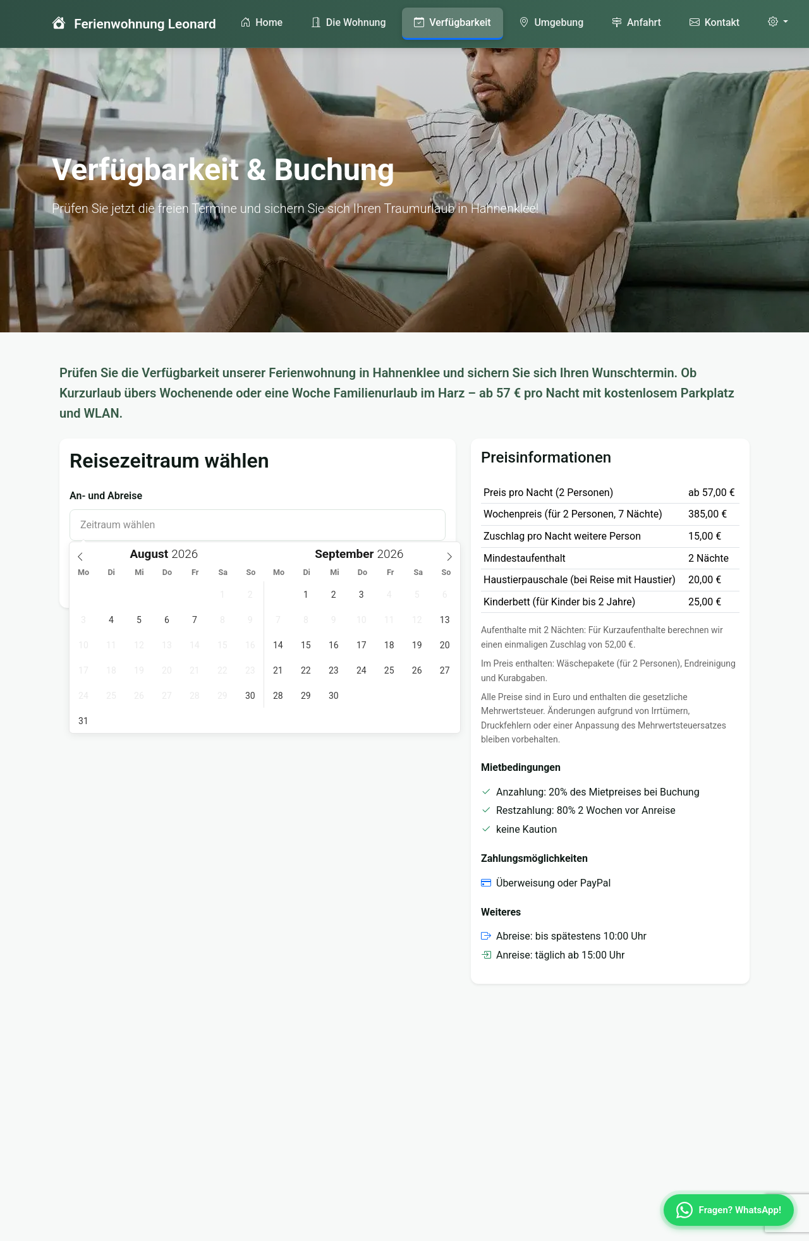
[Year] (188, 554)
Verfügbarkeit (452, 22)
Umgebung (551, 22)
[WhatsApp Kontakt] (729, 1210)
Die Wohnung (348, 22)
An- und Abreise (106, 496)
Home (261, 22)
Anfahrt (636, 22)
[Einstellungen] (778, 22)
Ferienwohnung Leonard (134, 23)
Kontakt (714, 22)
